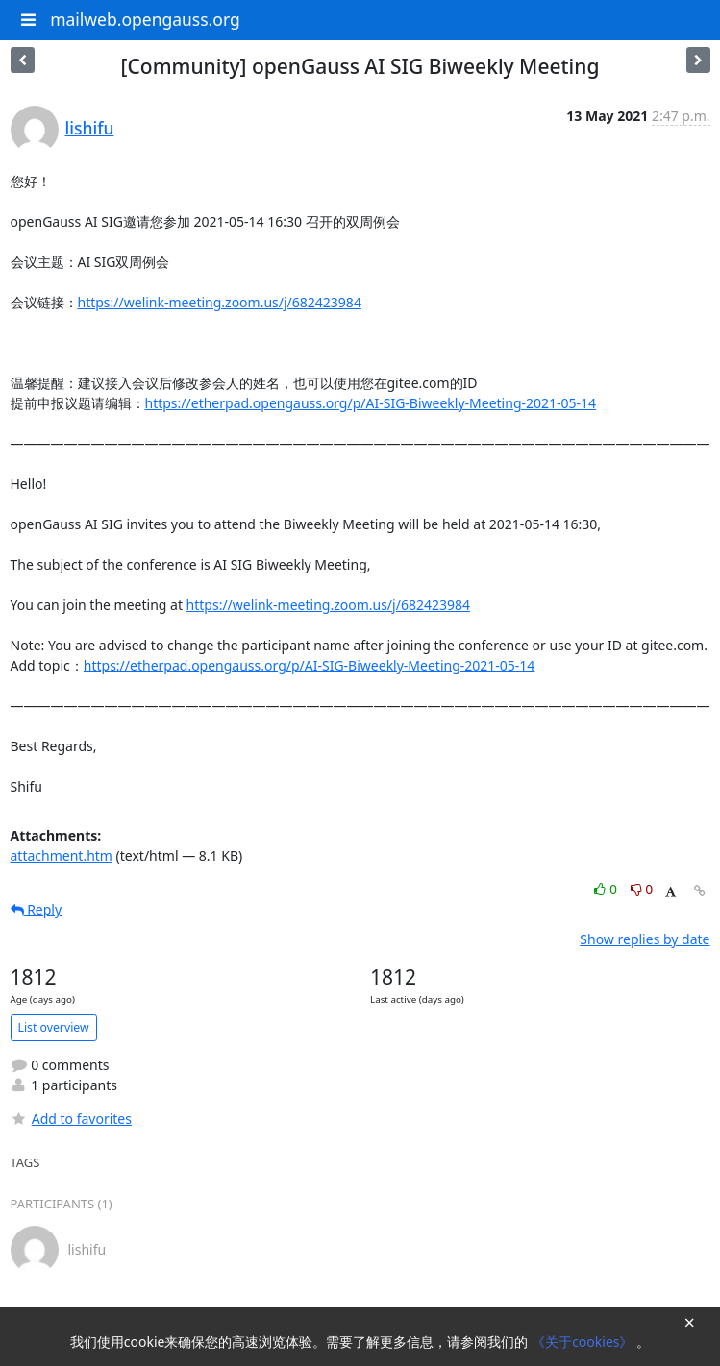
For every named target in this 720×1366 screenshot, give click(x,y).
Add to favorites (71, 1119)
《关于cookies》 (584, 1341)
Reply (36, 909)
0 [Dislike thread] (642, 889)
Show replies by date (644, 939)
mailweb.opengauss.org (145, 19)
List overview (53, 1027)
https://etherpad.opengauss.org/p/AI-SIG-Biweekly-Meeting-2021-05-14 (371, 403)
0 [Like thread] (607, 889)
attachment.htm (61, 855)
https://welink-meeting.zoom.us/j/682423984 (219, 302)
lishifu (89, 127)
